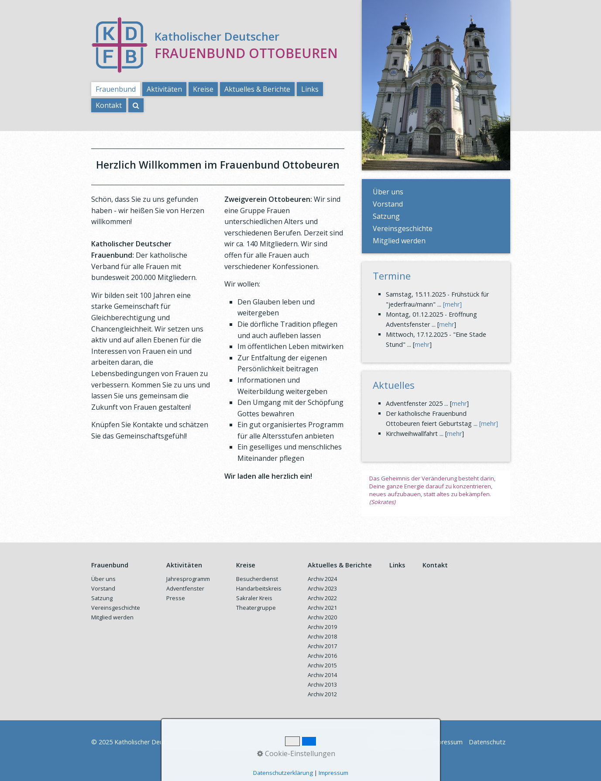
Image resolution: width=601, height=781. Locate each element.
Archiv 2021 (322, 608)
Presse (175, 598)
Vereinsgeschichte (403, 228)
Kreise (203, 89)
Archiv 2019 (322, 627)
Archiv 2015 (322, 665)
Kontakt (109, 105)
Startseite (381, 742)
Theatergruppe (256, 608)
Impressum (446, 742)
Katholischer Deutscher (217, 36)
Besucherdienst (257, 579)
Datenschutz (487, 742)
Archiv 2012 (322, 694)
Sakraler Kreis (254, 598)
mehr (446, 324)
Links (310, 89)
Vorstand (388, 204)
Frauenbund (116, 89)
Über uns (388, 192)
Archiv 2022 (322, 598)
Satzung (386, 216)
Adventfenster (185, 588)
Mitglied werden (399, 240)
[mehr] (452, 304)
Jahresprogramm (188, 579)
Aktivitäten (164, 89)
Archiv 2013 (322, 684)
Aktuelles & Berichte (257, 89)
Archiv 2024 (322, 579)
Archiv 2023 (322, 588)
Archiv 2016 (322, 656)
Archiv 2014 (322, 675)
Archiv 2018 (322, 636)
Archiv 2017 (322, 646)
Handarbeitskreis (259, 588)
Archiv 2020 (322, 617)
